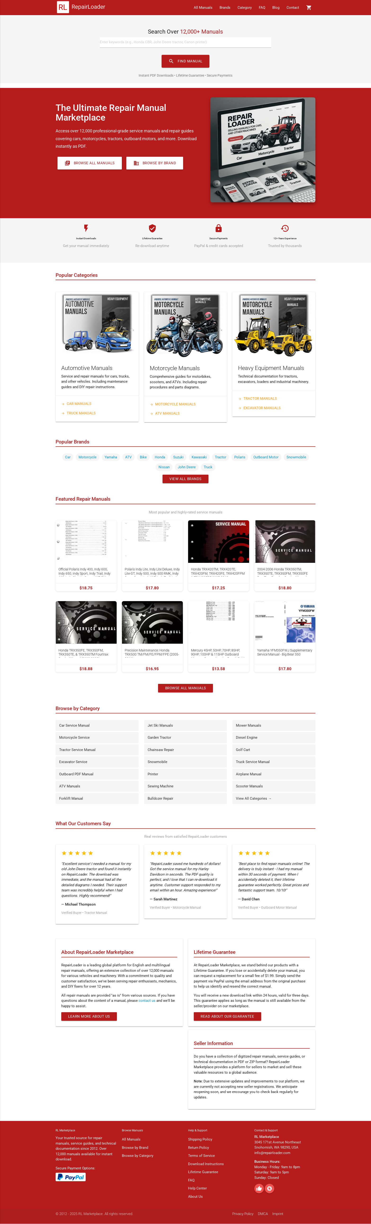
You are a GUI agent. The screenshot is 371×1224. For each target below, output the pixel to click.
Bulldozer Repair (160, 799)
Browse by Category (137, 1156)
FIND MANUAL (185, 61)
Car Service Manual (74, 726)
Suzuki (178, 457)
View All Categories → (254, 799)
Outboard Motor (265, 457)
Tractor (220, 457)
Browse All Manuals (90, 163)
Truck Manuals (78, 413)
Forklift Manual (71, 799)
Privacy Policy (242, 1214)
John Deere (187, 467)
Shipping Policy (200, 1140)
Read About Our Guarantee (227, 1017)
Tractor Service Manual (77, 750)
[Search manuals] (185, 42)
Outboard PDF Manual (76, 774)
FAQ (262, 7)
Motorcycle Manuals (173, 404)
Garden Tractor (159, 738)
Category (245, 7)
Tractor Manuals (257, 399)
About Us (195, 1197)
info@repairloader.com (272, 1153)
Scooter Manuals (249, 787)
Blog (275, 7)
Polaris (239, 457)
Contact (293, 7)
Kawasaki (199, 457)
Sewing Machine (160, 787)
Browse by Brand (154, 163)
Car (68, 457)
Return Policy (198, 1148)
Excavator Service (73, 762)
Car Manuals (76, 404)
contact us (147, 1001)
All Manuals (203, 7)
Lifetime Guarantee (203, 1172)
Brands (225, 7)
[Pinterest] (269, 1189)
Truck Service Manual (253, 762)
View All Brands (185, 479)
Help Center (197, 1189)
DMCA (263, 1214)
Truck (208, 467)
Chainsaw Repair (161, 750)
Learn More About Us (89, 1017)
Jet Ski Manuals (160, 726)
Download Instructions (206, 1164)
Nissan (164, 467)
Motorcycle (88, 457)
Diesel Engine (246, 738)
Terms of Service (201, 1156)
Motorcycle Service (74, 738)
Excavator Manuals (259, 408)
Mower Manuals (248, 726)
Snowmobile (296, 457)
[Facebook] (259, 1189)
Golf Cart (243, 750)
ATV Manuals (165, 414)
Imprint (277, 1214)
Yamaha (111, 457)
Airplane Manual (248, 774)
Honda (160, 457)
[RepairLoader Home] (81, 7)
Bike (143, 457)
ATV (128, 457)
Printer (153, 774)
